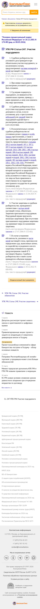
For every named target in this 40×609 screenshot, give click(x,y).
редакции (19, 23)
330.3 (13, 163)
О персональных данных (11, 486)
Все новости (6, 388)
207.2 (31, 144)
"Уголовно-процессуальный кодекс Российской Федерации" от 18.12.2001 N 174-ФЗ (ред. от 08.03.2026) (19, 39)
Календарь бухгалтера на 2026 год (15, 513)
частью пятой (23, 208)
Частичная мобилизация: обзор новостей (17, 517)
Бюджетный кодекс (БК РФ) (12, 435)
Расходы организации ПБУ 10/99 (14, 505)
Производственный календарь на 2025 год (18, 466)
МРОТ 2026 (6, 470)
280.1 (24, 150)
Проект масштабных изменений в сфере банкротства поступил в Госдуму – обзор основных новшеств (19, 347)
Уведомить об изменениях (21, 30)
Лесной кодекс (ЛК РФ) (10, 451)
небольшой (10, 117)
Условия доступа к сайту (20, 579)
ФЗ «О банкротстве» (9, 474)
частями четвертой (28, 68)
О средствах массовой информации (15, 494)
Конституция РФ (8, 443)
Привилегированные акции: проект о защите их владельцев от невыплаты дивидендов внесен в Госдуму (17, 335)
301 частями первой (20, 160)
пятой (8, 71)
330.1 (8, 163)
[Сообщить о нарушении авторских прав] (20, 586)
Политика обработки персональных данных (20, 576)
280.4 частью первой (20, 152)
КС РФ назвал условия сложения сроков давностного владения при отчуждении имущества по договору (19, 380)
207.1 (25, 144)
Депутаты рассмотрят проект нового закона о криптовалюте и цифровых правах (17, 323)
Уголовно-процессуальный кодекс (15, 463)
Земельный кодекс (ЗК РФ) (12, 447)
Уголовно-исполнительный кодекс (15, 459)
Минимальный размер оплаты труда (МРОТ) (18, 509)
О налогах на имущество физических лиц (17, 490)
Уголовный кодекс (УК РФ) (12, 431)
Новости (9, 313)
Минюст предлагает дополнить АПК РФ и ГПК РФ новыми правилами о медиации (19, 369)
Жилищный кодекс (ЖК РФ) (12, 420)
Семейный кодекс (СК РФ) (11, 455)
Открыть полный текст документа (22, 280)
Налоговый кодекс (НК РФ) (12, 424)
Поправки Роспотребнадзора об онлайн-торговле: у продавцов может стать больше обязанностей (20, 359)
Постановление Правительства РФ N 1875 (17, 521)
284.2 (22, 157)
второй (16, 157)
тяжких (25, 134)
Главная (4, 19)
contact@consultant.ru (20, 547)
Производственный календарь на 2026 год (18, 498)
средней (22, 117)
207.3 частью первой (14, 147)
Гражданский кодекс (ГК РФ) (12, 416)
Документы (11, 19)
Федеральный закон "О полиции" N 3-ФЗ (17, 501)
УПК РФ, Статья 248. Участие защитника (18, 301)
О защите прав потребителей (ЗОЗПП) (16, 478)
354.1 (22, 163)
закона (26, 74)
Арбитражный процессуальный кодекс (16, 439)
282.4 (21, 155)
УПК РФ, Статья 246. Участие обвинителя (16, 294)
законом (9, 191)
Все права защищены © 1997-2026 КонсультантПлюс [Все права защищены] (20, 567)
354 (17, 163)
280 (19, 150)
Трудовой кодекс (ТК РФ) (11, 428)
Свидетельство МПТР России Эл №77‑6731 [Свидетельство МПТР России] (20, 572)
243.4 (15, 150)
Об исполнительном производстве (15, 482)
